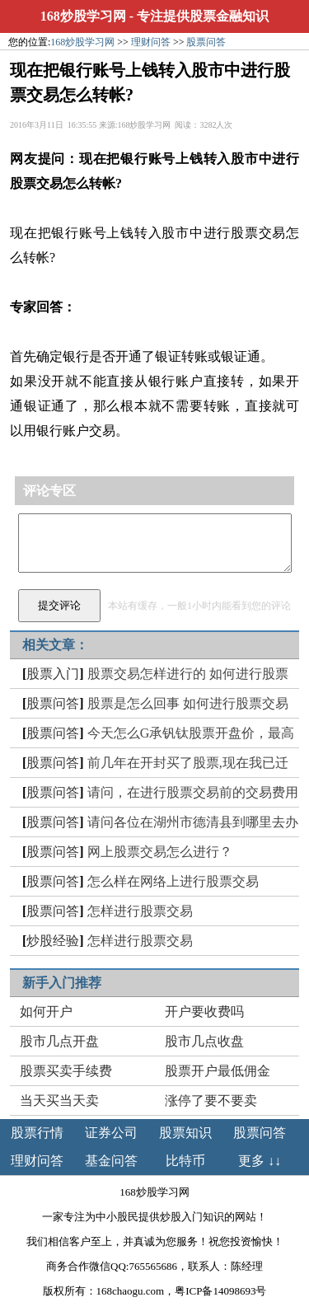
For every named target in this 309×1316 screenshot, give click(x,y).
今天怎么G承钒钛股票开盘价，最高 (191, 733)
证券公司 (111, 1133)
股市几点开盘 (59, 1041)
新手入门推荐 (61, 983)
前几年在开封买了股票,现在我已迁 (187, 763)
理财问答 (151, 42)
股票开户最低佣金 (217, 1071)
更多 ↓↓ (259, 1161)
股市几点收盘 (204, 1041)
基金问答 (111, 1161)
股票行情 (37, 1133)
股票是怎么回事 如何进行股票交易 (187, 703)
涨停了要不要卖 (211, 1101)
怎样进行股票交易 (140, 911)
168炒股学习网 (83, 16)
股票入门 (52, 674)
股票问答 (206, 42)
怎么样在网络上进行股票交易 (173, 881)
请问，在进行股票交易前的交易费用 (192, 792)
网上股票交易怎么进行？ (159, 852)
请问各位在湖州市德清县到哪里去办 (192, 822)
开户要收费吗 (204, 1012)
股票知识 (185, 1133)
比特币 (185, 1161)
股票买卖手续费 (66, 1071)
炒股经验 (52, 941)
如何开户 (46, 1012)
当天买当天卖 (59, 1101)
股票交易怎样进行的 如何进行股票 (187, 674)
